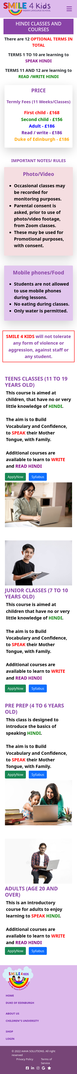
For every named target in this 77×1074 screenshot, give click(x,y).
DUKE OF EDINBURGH (20, 1003)
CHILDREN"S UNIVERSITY (22, 1021)
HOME (10, 995)
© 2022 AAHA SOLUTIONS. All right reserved (33, 1053)
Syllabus (37, 477)
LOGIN (10, 1039)
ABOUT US (12, 1013)
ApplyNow (15, 477)
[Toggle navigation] (69, 9)
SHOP (9, 1031)
